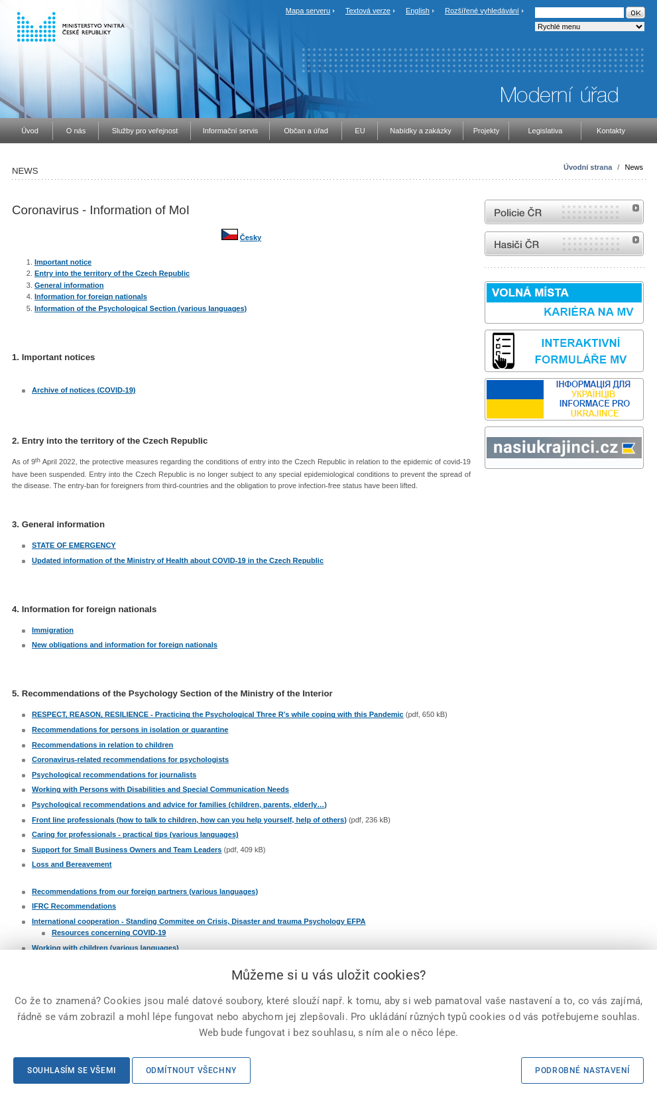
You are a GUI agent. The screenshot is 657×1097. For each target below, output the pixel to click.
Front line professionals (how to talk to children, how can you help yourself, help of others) (189, 820)
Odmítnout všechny (191, 1070)
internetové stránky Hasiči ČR (564, 243)
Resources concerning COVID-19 (109, 932)
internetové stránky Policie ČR (564, 212)
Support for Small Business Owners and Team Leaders (126, 850)
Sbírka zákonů (487, 493)
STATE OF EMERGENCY (74, 545)
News (634, 167)
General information (69, 285)
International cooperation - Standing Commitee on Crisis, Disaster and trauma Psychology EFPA (198, 921)
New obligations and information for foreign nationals (124, 645)
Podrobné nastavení (582, 1070)
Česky (250, 237)
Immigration (53, 630)
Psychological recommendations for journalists (114, 775)
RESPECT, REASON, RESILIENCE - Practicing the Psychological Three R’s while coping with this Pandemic (218, 714)
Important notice (62, 262)
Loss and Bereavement (71, 864)
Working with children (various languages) (105, 948)
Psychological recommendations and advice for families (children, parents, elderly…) (179, 804)
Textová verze (367, 11)
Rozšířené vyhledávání (482, 11)
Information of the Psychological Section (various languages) (140, 308)
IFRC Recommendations (74, 906)
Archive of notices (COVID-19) (83, 390)
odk (491, 493)
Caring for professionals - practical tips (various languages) (135, 834)
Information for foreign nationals (90, 296)
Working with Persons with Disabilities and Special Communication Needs (160, 789)
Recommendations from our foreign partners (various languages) (145, 891)
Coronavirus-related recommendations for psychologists (130, 759)
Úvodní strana (588, 167)
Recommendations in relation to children (102, 745)
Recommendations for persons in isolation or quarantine (130, 730)
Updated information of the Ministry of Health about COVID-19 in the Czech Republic (178, 560)
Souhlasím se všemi (71, 1070)
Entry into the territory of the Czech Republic (112, 273)
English (418, 11)
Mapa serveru (308, 11)
